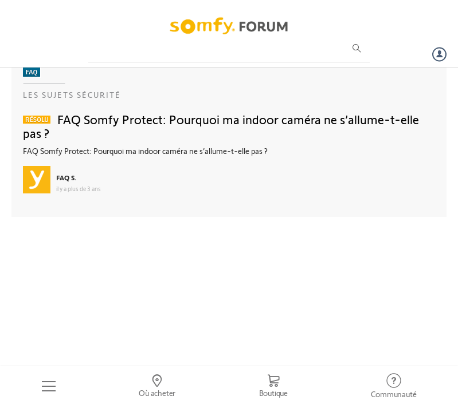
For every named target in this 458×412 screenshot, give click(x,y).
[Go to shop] (273, 386)
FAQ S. (66, 177)
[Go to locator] (157, 386)
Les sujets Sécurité (72, 95)
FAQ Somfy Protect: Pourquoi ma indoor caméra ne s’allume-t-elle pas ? (221, 126)
